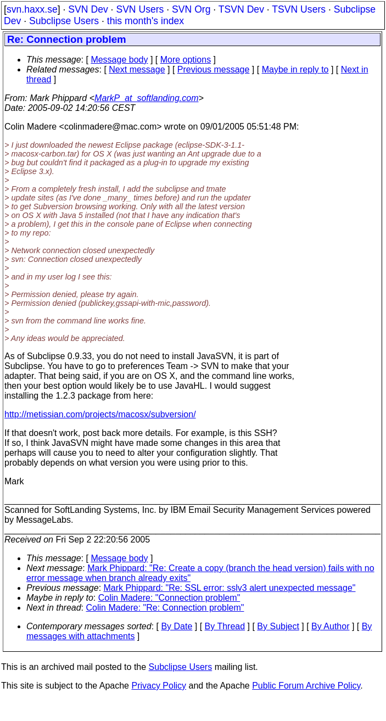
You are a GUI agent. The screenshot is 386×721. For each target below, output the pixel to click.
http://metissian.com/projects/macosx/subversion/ (100, 414)
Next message (137, 69)
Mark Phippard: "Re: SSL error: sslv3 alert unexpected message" (230, 588)
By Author (330, 626)
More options (185, 59)
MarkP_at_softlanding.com (146, 98)
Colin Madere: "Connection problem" (169, 597)
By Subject (278, 626)
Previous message (213, 69)
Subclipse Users (64, 20)
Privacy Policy (158, 685)
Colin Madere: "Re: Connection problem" (165, 607)
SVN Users (140, 9)
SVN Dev (88, 9)
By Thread (225, 626)
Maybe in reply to (295, 69)
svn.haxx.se (32, 9)
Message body (119, 59)
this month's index (145, 20)
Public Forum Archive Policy (306, 685)
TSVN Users (299, 9)
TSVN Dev (241, 9)
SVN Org (191, 9)
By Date (176, 626)
